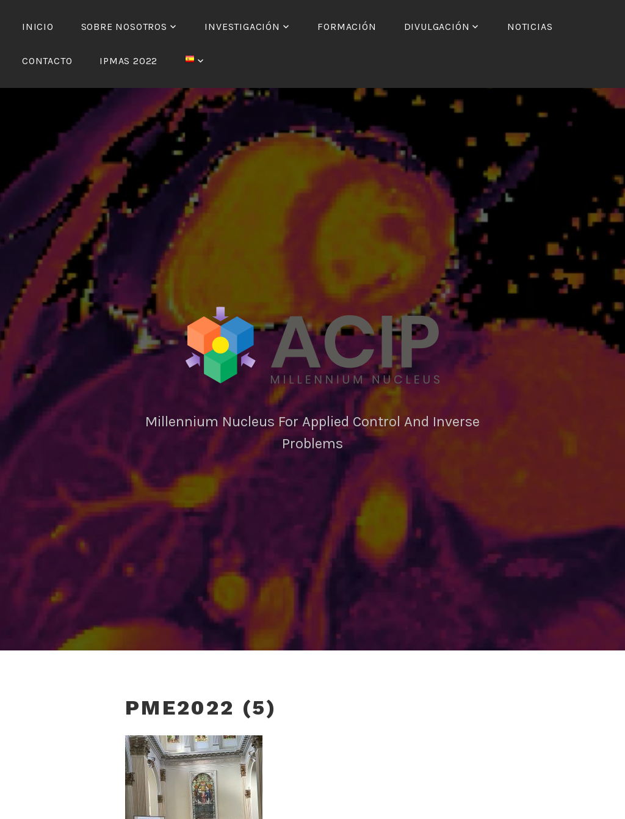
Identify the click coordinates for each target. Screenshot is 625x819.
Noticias (529, 26)
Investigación (242, 26)
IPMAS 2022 (128, 61)
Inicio (38, 26)
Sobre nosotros (124, 26)
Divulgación (437, 26)
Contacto (47, 61)
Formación (346, 26)
